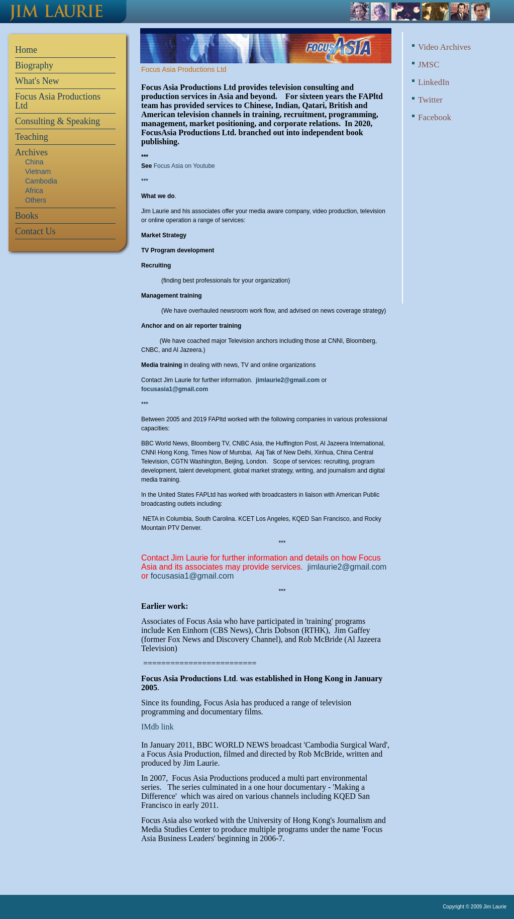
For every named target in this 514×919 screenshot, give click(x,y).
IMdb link (157, 726)
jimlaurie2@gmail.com (288, 380)
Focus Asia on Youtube (184, 165)
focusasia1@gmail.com (174, 389)
